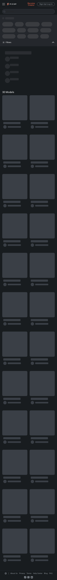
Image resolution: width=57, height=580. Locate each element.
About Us (14, 573)
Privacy (22, 573)
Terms (29, 573)
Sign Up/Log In (45, 4)
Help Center (37, 573)
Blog (46, 573)
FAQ (50, 573)
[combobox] (28, 11)
